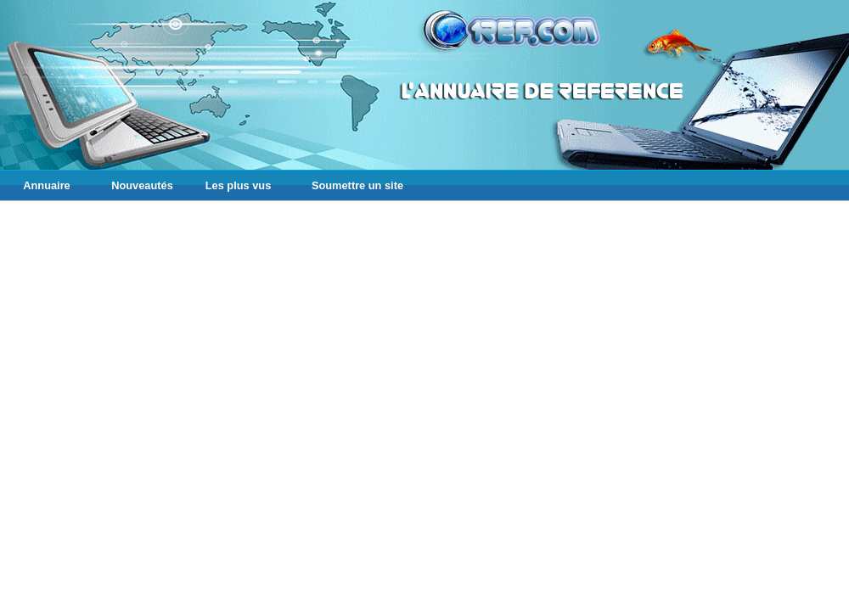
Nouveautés (142, 185)
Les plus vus (238, 185)
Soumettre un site (357, 185)
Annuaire (46, 185)
